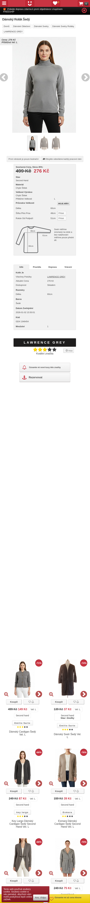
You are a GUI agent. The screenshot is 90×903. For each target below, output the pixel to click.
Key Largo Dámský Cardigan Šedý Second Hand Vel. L (22, 824)
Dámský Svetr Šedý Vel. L (67, 735)
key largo (22, 812)
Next (85, 77)
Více (68, 350)
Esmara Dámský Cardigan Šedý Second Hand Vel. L (67, 824)
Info (21, 267)
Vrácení (68, 267)
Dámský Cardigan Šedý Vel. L (22, 733)
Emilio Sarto (22, 723)
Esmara (67, 812)
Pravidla (37, 267)
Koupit (14, 701)
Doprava (52, 267)
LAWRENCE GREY (56, 277)
